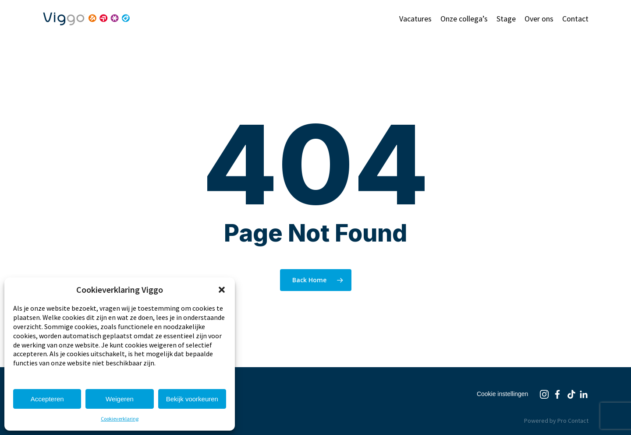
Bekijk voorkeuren (192, 399)
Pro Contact (572, 420)
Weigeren (120, 399)
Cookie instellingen (502, 393)
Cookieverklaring (119, 418)
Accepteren (47, 399)
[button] (221, 289)
